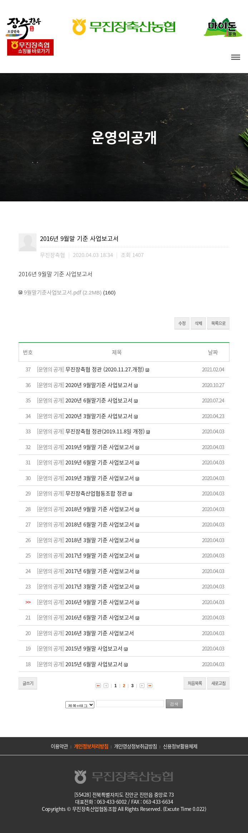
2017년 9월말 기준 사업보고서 (99, 555)
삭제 (198, 323)
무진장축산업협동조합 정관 (96, 493)
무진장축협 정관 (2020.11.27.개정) (104, 369)
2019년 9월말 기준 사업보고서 (99, 447)
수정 (181, 323)
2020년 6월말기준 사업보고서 (99, 400)
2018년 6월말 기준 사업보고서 (99, 524)
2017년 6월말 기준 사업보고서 (99, 571)
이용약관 (59, 746)
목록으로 (218, 323)
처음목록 (195, 683)
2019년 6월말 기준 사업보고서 (99, 462)
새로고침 (218, 683)
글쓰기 (28, 683)
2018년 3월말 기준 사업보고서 (99, 540)
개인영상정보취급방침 (135, 746)
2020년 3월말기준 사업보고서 (99, 416)
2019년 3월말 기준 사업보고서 (99, 478)
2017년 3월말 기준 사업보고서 (99, 586)
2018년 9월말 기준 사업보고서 (99, 509)
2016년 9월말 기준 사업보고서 (99, 602)
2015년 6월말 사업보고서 (94, 664)
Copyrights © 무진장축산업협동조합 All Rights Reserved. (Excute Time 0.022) (124, 808)
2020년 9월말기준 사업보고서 (99, 385)
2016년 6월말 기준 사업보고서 (99, 617)
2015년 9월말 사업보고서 (94, 648)
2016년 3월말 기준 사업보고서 (99, 633)
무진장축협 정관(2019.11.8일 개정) (105, 431)
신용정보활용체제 (180, 746)
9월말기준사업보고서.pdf (52, 292)
